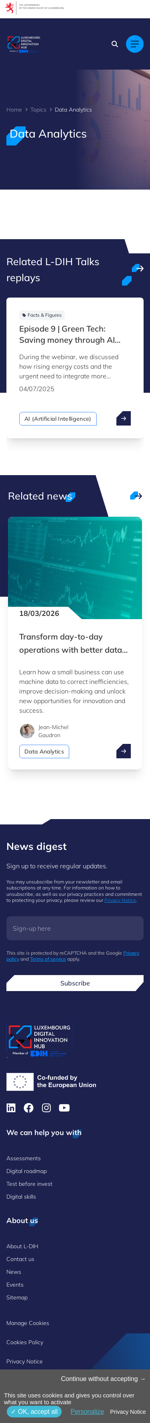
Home (14, 109)
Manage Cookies (27, 1323)
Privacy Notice (120, 900)
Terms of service (48, 959)
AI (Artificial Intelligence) (58, 418)
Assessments (23, 1158)
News (13, 1271)
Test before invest (29, 1183)
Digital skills (21, 1196)
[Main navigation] (135, 44)
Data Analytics (44, 751)
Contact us (20, 1259)
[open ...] (123, 418)
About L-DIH (22, 1246)
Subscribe (75, 983)
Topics (38, 109)
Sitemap (17, 1297)
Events (15, 1284)
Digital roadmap (26, 1171)
